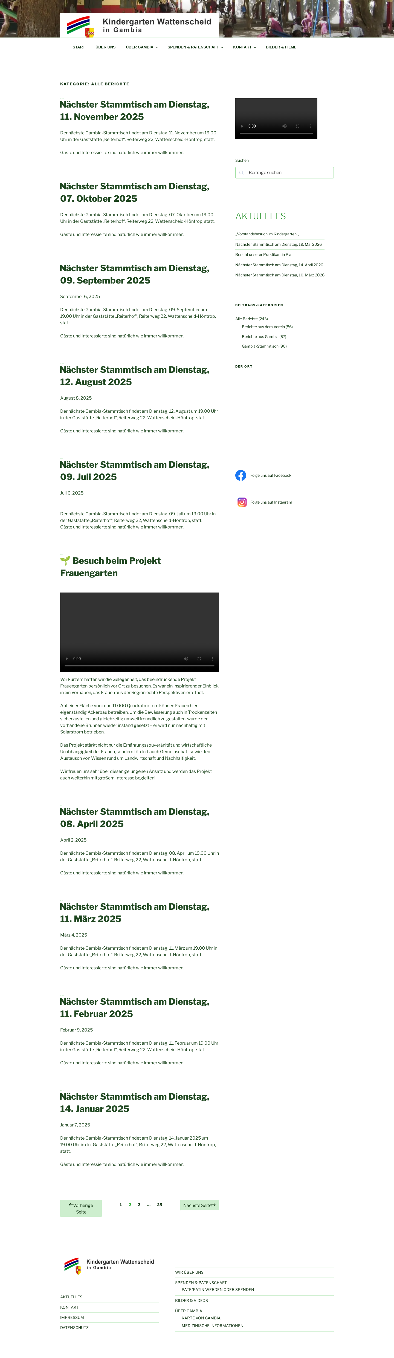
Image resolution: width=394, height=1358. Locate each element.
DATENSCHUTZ (74, 1327)
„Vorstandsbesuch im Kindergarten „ (267, 234)
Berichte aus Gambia (260, 336)
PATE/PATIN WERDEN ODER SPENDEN (218, 1289)
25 (161, 1204)
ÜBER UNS (105, 47)
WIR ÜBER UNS (189, 1272)
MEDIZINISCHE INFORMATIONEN (213, 1325)
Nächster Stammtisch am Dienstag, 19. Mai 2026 (278, 244)
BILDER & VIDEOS (191, 1300)
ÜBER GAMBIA (142, 47)
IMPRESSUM (72, 1317)
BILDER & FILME (281, 47)
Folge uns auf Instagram (263, 502)
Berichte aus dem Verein (263, 326)
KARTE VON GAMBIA (201, 1318)
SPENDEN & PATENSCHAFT (196, 47)
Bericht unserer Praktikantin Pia (263, 254)
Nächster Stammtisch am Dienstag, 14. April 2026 (279, 264)
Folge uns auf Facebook (263, 475)
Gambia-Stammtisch (260, 346)
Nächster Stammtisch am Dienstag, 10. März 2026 (280, 275)
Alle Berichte (246, 318)
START (79, 47)
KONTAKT (245, 47)
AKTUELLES (71, 1297)
